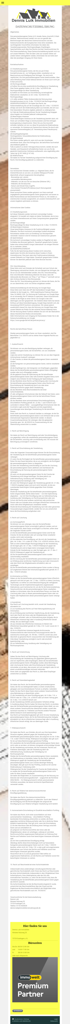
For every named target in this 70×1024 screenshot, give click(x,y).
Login (56, 1019)
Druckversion (17, 1019)
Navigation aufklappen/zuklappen (35, 3)
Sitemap (26, 1019)
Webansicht (54, 1021)
